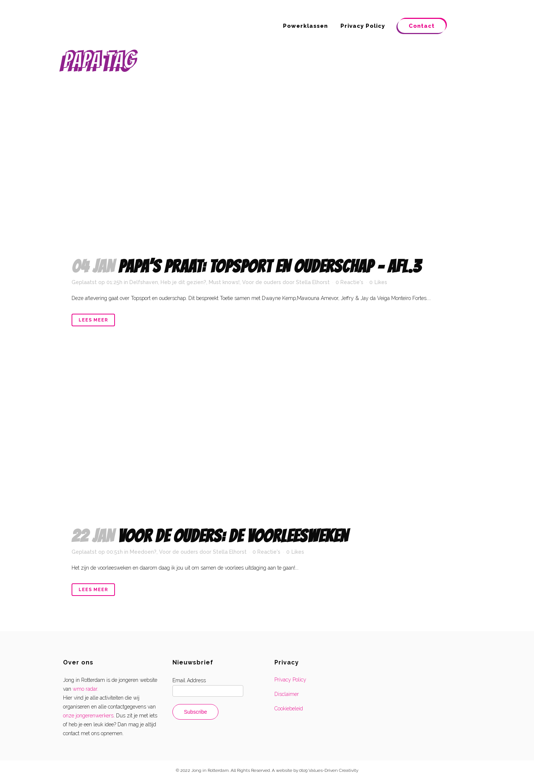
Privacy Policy (290, 680)
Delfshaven (143, 282)
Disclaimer (286, 694)
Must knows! (224, 282)
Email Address (189, 680)
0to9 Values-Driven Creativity (328, 770)
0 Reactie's (349, 282)
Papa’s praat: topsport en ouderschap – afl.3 (269, 266)
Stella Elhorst (313, 282)
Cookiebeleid (288, 708)
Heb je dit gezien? (183, 282)
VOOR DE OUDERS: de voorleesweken (233, 536)
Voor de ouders (261, 282)
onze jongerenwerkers (88, 716)
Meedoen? (143, 552)
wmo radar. (85, 689)
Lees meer (93, 320)
